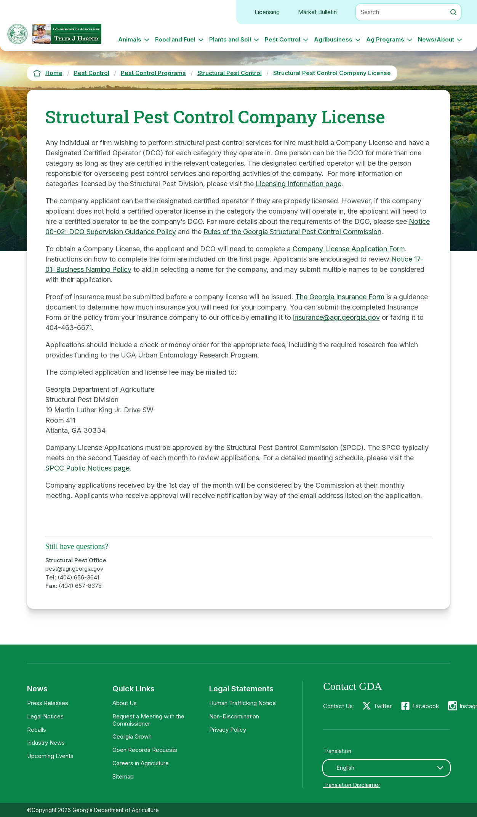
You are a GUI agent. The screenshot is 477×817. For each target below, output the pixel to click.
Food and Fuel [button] (175, 39)
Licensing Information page (298, 184)
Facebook (425, 706)
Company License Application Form (349, 249)
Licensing (267, 12)
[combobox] (386, 768)
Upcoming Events (50, 756)
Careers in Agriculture (140, 763)
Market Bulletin (317, 12)
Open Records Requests (144, 749)
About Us (124, 703)
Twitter (382, 706)
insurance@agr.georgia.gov (336, 317)
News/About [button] (436, 39)
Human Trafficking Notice (242, 703)
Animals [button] (129, 39)
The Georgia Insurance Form (339, 297)
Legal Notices (45, 716)
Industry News (46, 742)
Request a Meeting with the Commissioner (148, 720)
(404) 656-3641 (78, 577)
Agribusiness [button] (333, 39)
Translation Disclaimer (351, 785)
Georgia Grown (132, 736)
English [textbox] (345, 767)
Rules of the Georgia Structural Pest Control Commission (292, 232)
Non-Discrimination (234, 716)
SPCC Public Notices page (87, 468)
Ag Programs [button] (385, 39)
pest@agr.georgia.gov (74, 568)
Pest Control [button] (282, 39)
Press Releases (47, 703)
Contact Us (338, 706)
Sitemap (123, 776)
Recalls (36, 729)
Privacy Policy (227, 729)
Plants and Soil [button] (230, 39)
